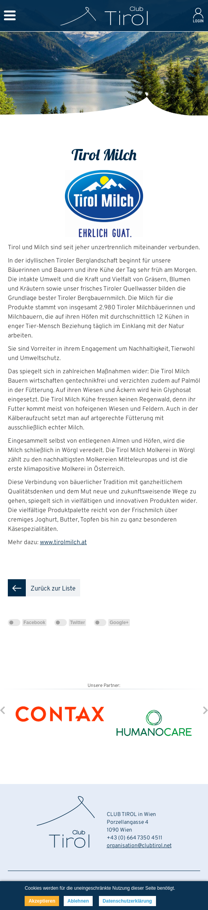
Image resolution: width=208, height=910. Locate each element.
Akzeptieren (42, 901)
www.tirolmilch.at (63, 542)
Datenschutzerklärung (127, 901)
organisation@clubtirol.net (139, 846)
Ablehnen (78, 901)
